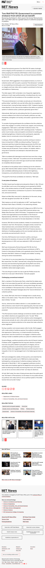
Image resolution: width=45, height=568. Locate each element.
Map (5, 562)
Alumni (3, 550)
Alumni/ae (24, 406)
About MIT (18, 550)
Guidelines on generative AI (11, 537)
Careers (16, 562)
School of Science (8, 510)
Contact (20, 562)
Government (5, 411)
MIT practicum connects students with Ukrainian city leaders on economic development (15, 455)
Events (8, 562)
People (12, 562)
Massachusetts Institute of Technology (11, 559)
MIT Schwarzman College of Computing (13, 512)
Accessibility (9, 563)
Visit (3, 562)
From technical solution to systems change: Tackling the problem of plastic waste (37, 473)
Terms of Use (5, 519)
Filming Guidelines (7, 521)
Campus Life (19, 548)
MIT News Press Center (29, 517)
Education (4, 546)
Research (18, 546)
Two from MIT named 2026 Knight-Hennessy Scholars (37, 464)
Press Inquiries (27, 519)
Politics (22, 409)
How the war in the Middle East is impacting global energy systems (15, 464)
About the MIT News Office (9, 517)
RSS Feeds (26, 521)
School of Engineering (9, 503)
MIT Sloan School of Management (12, 508)
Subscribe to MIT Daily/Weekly (12, 527)
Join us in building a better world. (11, 554)
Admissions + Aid (6, 548)
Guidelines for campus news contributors (33, 532)
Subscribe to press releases (33, 527)
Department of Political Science (11, 396)
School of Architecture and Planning (12, 501)
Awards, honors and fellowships (10, 409)
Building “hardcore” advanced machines (15, 471)
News (31, 548)
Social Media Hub (16, 563)
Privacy (3, 563)
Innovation (32, 546)
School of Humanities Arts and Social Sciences (22, 411)
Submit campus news (12, 531)
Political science (30, 409)
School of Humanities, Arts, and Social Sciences (15, 399)
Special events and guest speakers (11, 406)
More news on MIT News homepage (11, 479)
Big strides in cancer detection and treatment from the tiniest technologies (37, 455)
